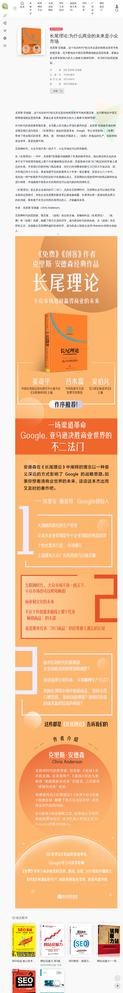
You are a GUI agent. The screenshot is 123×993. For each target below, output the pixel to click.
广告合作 (92, 8)
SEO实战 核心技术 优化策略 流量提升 (24, 961)
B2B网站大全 (40, 6)
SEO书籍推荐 (56, 29)
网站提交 (102, 6)
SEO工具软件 (61, 6)
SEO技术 (84, 6)
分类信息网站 (50, 6)
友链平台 (30, 8)
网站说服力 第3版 (50, 961)
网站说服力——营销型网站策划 (109, 961)
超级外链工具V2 (73, 6)
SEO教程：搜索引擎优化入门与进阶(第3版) (80, 961)
